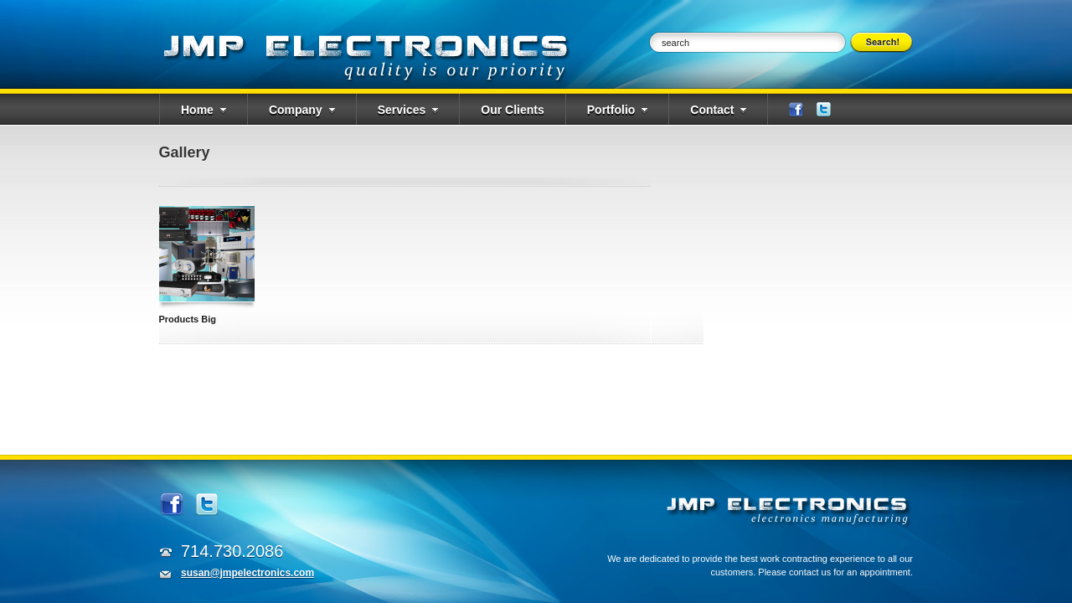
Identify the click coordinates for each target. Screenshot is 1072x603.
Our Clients (512, 109)
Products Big (187, 319)
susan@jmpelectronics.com (247, 573)
